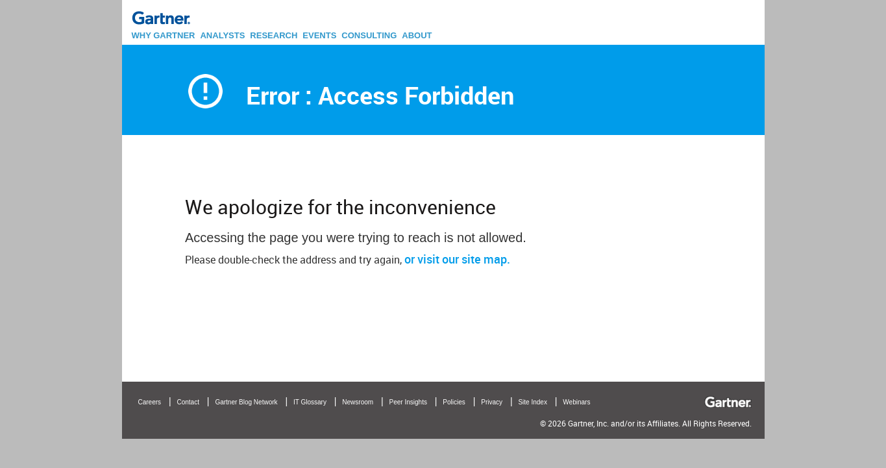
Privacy (491, 402)
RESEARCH (273, 35)
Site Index (532, 402)
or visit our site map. (457, 259)
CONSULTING (369, 35)
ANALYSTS (222, 35)
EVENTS (319, 35)
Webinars (576, 402)
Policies (454, 402)
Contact (188, 402)
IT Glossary (309, 402)
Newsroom (357, 402)
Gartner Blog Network (246, 402)
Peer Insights (408, 402)
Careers (150, 402)
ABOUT (417, 35)
